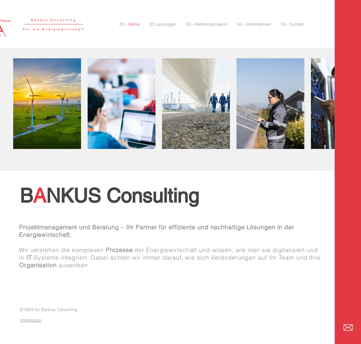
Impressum (31, 320)
